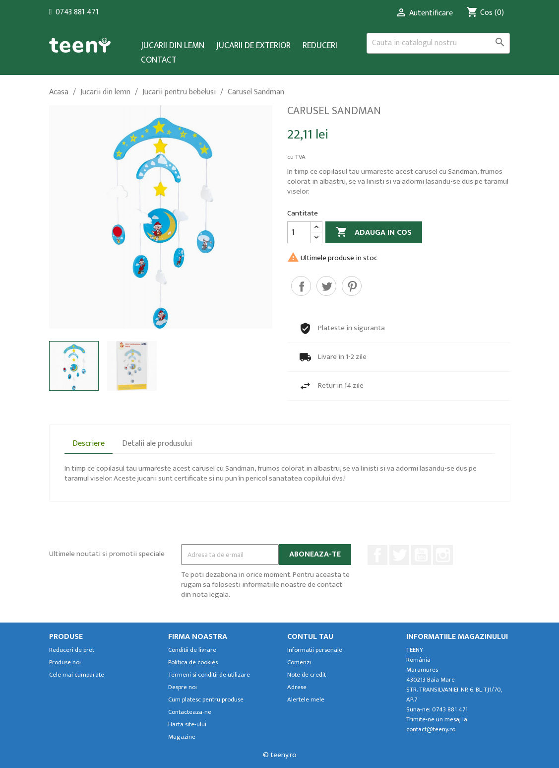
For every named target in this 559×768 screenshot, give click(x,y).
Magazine (181, 737)
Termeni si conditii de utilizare (209, 675)
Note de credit (306, 675)
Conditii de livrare (192, 650)
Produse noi (65, 662)
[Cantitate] (299, 232)
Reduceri (320, 46)
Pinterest (351, 286)
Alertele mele (305, 700)
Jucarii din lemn (172, 46)
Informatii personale (314, 650)
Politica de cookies (193, 662)
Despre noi (182, 687)
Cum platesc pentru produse (206, 700)
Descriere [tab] (88, 443)
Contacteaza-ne (189, 712)
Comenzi (299, 662)
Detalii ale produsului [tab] (157, 443)
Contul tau (310, 636)
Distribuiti (301, 286)
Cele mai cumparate (76, 675)
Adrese (297, 687)
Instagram (443, 555)
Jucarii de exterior (253, 46)
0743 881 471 (77, 12)
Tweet (326, 286)
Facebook (377, 555)
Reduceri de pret (71, 650)
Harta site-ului (187, 724)
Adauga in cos (374, 232)
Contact (159, 60)
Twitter (399, 555)
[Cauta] (438, 43)
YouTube (421, 555)
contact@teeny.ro (430, 729)
